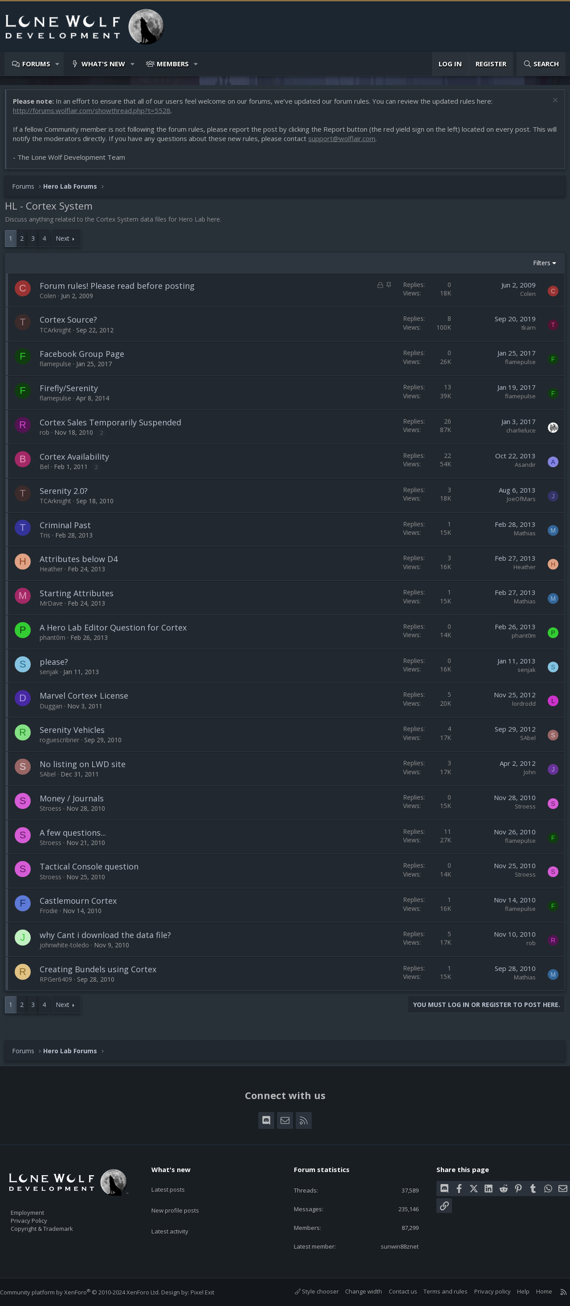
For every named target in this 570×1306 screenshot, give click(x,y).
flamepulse (60, 368)
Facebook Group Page (86, 358)
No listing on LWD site (87, 768)
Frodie (53, 915)
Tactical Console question (93, 870)
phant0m (57, 642)
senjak (53, 676)
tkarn (524, 332)
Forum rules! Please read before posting (121, 290)
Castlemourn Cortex (82, 905)
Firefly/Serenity (73, 392)
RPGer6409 (60, 983)
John (525, 776)
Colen (52, 300)
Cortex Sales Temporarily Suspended (115, 426)
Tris (49, 539)
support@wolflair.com (357, 142)
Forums (36, 63)
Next (67, 243)
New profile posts (184, 1197)
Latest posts (175, 1180)
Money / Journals (76, 802)
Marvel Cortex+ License (88, 700)
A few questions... (77, 837)
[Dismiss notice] (550, 105)
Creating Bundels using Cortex (102, 973)
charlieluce (516, 435)
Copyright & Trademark (56, 1225)
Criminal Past (69, 529)
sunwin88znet (392, 1245)
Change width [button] (354, 1292)
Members (173, 63)
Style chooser (308, 1292)
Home (535, 1292)
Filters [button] (537, 267)
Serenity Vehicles (76, 734)
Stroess (55, 813)
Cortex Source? (73, 324)
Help (514, 1292)
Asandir (520, 469)
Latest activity (178, 1215)
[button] (57, 64)
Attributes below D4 (83, 563)
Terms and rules (437, 1292)
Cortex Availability (79, 461)
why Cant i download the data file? (109, 939)
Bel (48, 471)
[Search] (541, 64)
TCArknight (60, 334)
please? (58, 666)
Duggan (55, 710)
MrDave (55, 607)
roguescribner (64, 744)
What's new (103, 63)
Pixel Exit (211, 1292)
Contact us (394, 1292)
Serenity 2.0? (68, 495)
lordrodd (519, 708)
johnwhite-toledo (69, 949)
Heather (55, 573)
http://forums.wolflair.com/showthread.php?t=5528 (96, 114)
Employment (39, 1207)
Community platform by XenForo (89, 1292)
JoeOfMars (516, 503)
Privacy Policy (40, 1216)
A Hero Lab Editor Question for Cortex (117, 632)
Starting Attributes (81, 597)
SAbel (523, 742)
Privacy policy (483, 1292)
